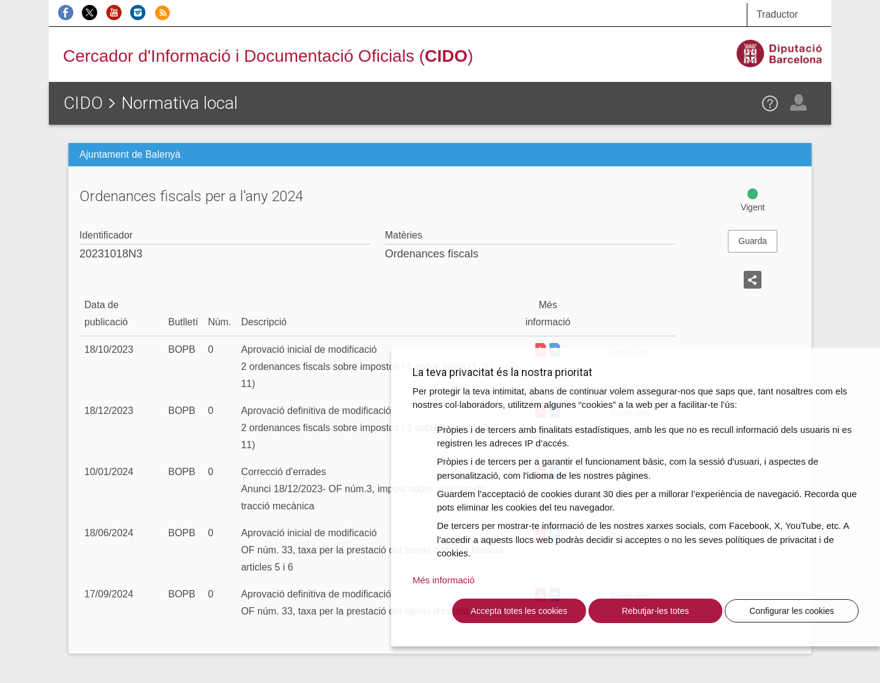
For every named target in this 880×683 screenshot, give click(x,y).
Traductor (777, 14)
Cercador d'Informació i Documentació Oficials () (268, 55)
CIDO (83, 103)
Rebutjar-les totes (655, 611)
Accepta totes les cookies (519, 611)
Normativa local (179, 103)
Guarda (752, 241)
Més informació (444, 580)
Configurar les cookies (791, 611)
